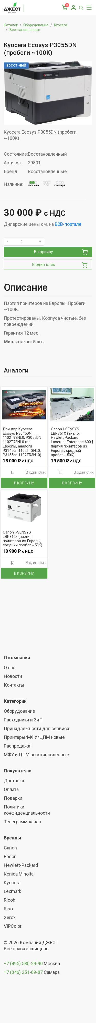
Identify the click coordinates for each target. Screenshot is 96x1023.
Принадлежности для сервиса (36, 728)
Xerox (10, 917)
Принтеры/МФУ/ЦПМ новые (34, 737)
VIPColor (13, 926)
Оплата (11, 789)
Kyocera (60, 25)
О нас (9, 667)
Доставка (14, 780)
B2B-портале (68, 224)
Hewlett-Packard (21, 865)
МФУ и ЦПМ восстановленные (36, 754)
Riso (8, 908)
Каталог (11, 25)
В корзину (61, 252)
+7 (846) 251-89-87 (23, 972)
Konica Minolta (19, 874)
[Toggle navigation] (87, 8)
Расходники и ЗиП (23, 719)
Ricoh (9, 900)
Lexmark (12, 891)
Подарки (13, 798)
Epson (10, 856)
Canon (10, 847)
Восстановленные (24, 30)
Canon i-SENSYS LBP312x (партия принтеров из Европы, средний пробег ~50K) (22, 538)
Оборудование (35, 25)
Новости (13, 676)
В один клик (60, 265)
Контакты (14, 685)
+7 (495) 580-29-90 (24, 963)
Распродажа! (17, 746)
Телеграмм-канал (22, 821)
